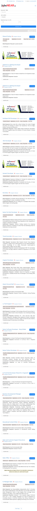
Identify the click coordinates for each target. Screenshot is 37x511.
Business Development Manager (12, 394)
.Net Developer (7, 140)
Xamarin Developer (8, 173)
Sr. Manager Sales (7, 481)
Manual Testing (7, 36)
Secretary (5, 192)
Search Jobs (18, 26)
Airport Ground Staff (8, 284)
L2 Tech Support (7, 304)
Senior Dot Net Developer (10, 212)
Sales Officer (6, 458)
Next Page (17, 508)
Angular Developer (8, 260)
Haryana (19, 36)
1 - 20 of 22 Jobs (31, 30)
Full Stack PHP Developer (10, 118)
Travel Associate (7, 236)
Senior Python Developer (10, 350)
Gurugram (15, 36)
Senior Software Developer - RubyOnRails (14, 329)
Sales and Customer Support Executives (14, 440)
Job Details (32, 36)
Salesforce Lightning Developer (11, 64)
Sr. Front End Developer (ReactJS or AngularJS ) (16, 373)
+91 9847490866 (33, 1)
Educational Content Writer (10, 422)
